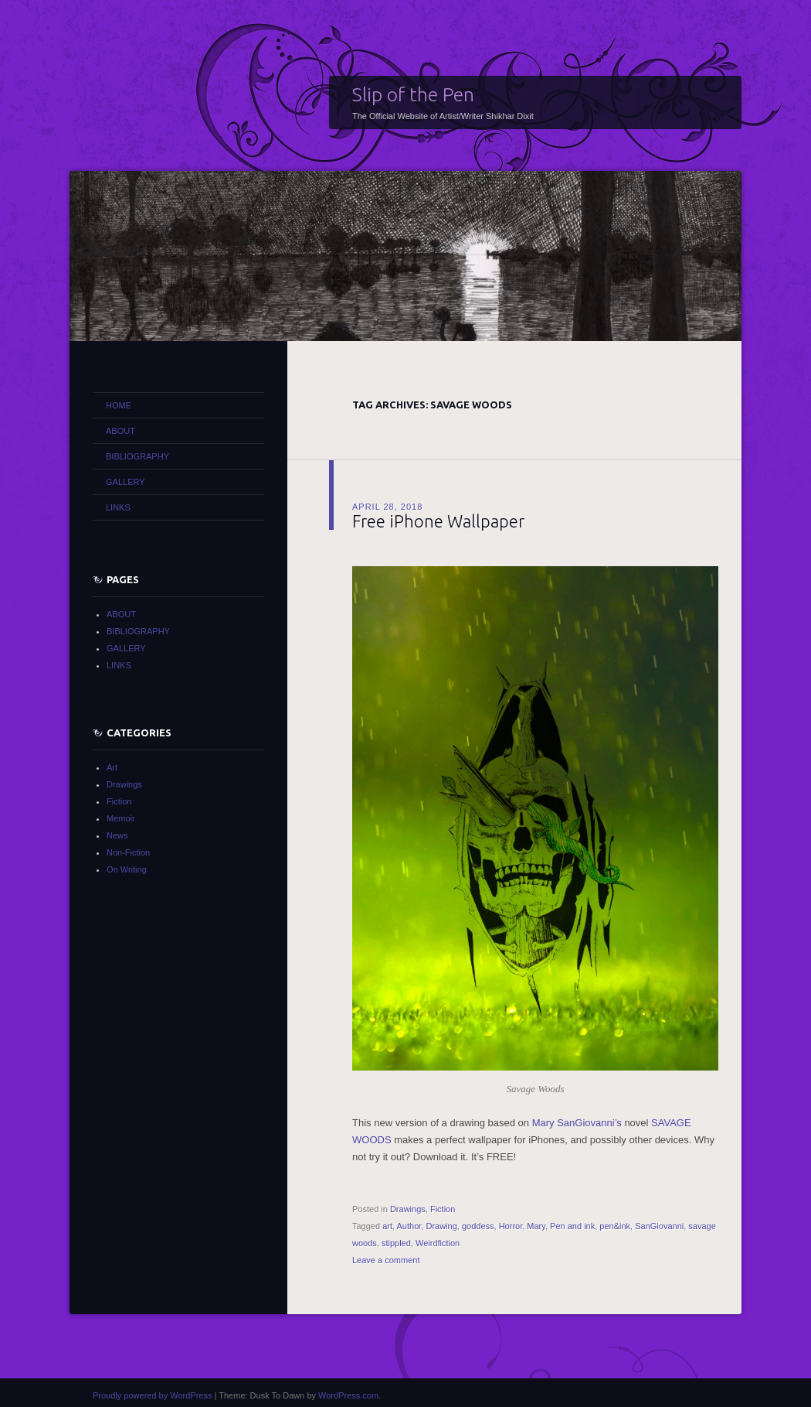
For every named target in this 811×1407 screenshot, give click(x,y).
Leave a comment (385, 1260)
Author (409, 1226)
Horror (511, 1226)
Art (112, 767)
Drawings (408, 1209)
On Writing (127, 869)
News (117, 835)
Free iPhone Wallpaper (438, 521)
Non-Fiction (128, 852)
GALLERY (125, 482)
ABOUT (120, 430)
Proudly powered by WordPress (152, 1395)
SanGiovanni (659, 1226)
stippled (396, 1243)
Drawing (441, 1226)
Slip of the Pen (413, 94)
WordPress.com (348, 1395)
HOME (118, 405)
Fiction (442, 1209)
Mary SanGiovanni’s (577, 1123)
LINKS (118, 507)
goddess (478, 1226)
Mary (536, 1226)
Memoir (121, 818)
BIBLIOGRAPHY (137, 456)
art (387, 1226)
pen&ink (614, 1226)
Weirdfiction (438, 1243)
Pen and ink (572, 1226)
